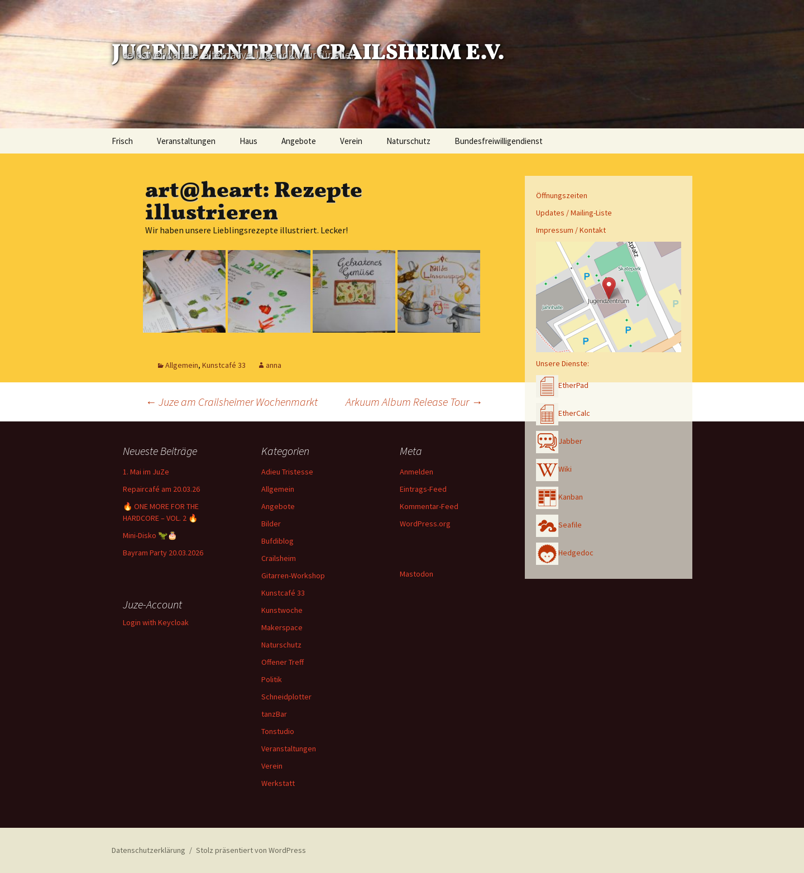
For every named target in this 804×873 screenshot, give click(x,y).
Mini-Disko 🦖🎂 (150, 535)
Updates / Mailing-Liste (574, 213)
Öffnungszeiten (561, 195)
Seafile (559, 525)
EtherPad (562, 385)
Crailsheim (278, 558)
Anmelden (416, 472)
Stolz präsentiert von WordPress (251, 850)
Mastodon (416, 574)
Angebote (298, 141)
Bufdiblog (277, 541)
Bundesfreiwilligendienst (498, 141)
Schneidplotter (286, 697)
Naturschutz (408, 141)
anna (273, 365)
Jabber (559, 441)
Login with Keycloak (156, 622)
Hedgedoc (565, 553)
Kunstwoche (282, 610)
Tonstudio (277, 731)
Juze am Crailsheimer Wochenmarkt (231, 402)
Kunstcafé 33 (224, 365)
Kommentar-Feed (429, 506)
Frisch (122, 141)
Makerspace (282, 627)
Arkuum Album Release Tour (414, 402)
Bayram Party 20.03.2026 (163, 553)
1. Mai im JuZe (146, 472)
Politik (271, 679)
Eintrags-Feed (423, 489)
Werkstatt (278, 783)
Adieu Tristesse (287, 472)
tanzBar (274, 714)
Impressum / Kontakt (571, 230)
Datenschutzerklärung (148, 850)
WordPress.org (425, 524)
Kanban (559, 497)
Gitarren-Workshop (293, 575)
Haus (248, 141)
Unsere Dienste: (562, 363)
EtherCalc (563, 413)
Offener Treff (282, 662)
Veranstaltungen (186, 141)
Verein (351, 141)
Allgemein (181, 365)
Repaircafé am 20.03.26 (161, 489)
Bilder (271, 524)
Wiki (554, 469)
